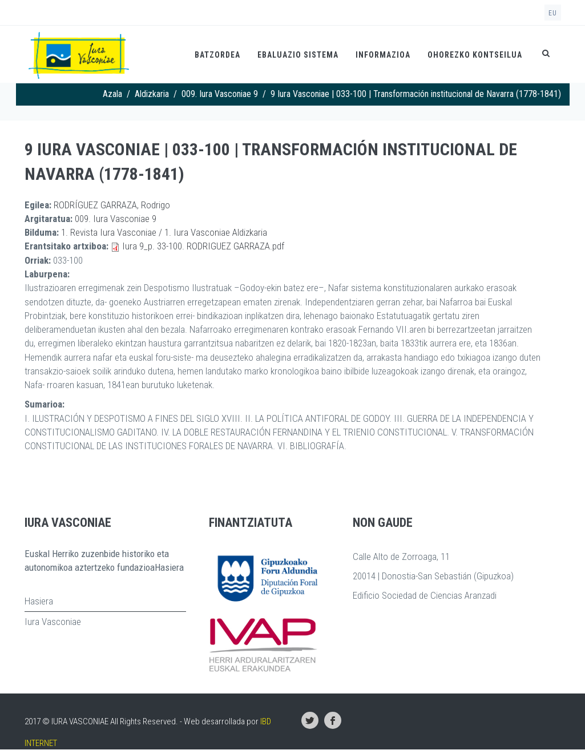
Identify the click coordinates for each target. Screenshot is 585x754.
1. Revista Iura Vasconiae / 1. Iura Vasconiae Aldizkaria (164, 232)
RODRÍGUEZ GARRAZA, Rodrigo (112, 205)
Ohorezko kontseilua (474, 54)
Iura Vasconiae (53, 621)
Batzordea (217, 54)
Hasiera (39, 601)
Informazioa (383, 54)
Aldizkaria (152, 93)
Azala (112, 93)
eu (552, 13)
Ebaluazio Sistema (297, 54)
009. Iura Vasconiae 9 (219, 93)
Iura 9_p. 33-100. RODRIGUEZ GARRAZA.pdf (203, 246)
